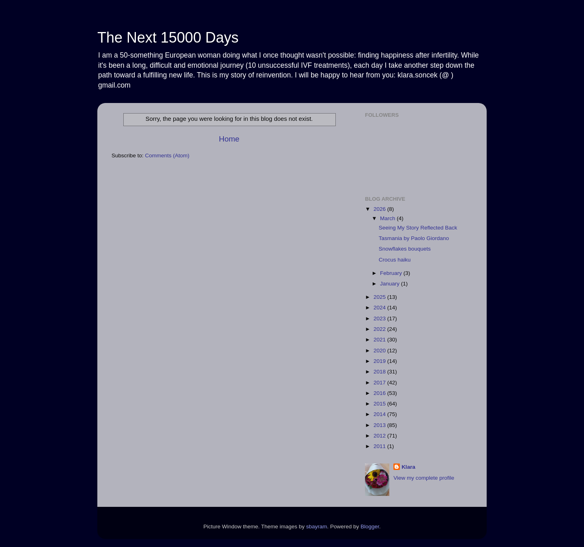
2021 (380, 340)
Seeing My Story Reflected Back (418, 228)
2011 (380, 446)
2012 (380, 436)
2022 (380, 329)
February (392, 273)
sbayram (316, 526)
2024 (380, 308)
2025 (380, 297)
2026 (380, 209)
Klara (408, 467)
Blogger (370, 526)
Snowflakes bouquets (405, 249)
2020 (380, 351)
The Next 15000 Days (167, 37)
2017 (380, 383)
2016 (380, 393)
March (388, 218)
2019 (380, 361)
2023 (380, 318)
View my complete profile (423, 478)
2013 (380, 425)
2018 (380, 372)
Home (229, 139)
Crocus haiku (395, 260)
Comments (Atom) (167, 155)
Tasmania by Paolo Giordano (414, 238)
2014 (380, 414)
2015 (380, 404)
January (390, 284)
